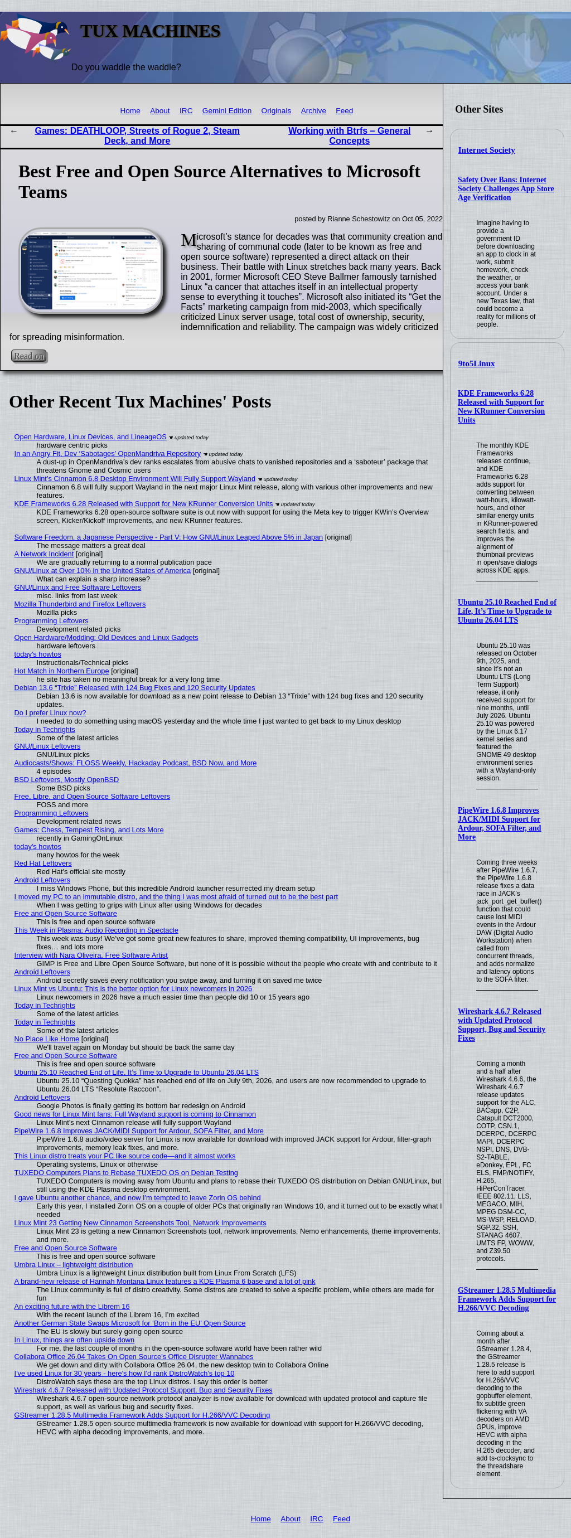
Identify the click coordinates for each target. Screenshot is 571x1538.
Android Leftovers (42, 880)
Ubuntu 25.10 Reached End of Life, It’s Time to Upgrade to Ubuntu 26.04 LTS (507, 611)
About (160, 110)
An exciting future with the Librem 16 (72, 1306)
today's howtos (37, 654)
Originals (277, 110)
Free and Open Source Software (65, 913)
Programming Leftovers (51, 621)
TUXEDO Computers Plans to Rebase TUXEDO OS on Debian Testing (126, 1172)
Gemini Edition (226, 110)
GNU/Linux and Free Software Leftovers (78, 587)
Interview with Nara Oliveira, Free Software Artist (91, 955)
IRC (186, 110)
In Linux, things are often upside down (74, 1340)
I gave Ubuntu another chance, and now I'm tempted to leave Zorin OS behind (137, 1197)
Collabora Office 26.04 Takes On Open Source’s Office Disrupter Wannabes (134, 1356)
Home (130, 110)
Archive (313, 110)
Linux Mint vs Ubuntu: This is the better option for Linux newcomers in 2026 (133, 988)
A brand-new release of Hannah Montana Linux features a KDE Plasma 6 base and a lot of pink (165, 1281)
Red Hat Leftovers (43, 863)
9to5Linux (476, 363)
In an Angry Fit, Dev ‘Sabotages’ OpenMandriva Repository (107, 453)
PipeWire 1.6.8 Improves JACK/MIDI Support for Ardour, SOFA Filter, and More (499, 823)
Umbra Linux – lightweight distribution (73, 1264)
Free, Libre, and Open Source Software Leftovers (92, 796)
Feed (344, 110)
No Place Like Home (47, 1039)
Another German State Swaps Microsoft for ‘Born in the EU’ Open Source (130, 1323)
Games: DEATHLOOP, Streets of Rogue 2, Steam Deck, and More (137, 135)
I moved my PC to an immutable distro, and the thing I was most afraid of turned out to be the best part (176, 896)
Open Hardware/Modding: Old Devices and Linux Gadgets (106, 637)
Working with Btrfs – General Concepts (349, 135)
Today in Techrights (44, 729)
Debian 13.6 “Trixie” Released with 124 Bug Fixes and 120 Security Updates (134, 687)
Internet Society (486, 149)
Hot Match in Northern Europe (61, 671)
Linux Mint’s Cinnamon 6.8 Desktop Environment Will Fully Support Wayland (134, 478)
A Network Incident (44, 554)
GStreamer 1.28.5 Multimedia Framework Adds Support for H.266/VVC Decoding (507, 1299)
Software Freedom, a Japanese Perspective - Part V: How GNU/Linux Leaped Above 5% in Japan (168, 537)
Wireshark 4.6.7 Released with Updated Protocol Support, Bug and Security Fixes (501, 1024)
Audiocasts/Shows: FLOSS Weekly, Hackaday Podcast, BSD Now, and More (135, 763)
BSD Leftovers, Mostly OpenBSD (66, 779)
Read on (28, 356)
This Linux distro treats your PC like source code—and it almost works (125, 1156)
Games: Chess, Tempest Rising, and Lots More (89, 830)
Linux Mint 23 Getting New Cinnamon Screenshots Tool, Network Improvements (140, 1223)
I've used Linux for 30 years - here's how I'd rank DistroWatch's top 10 (124, 1373)
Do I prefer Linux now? (50, 713)
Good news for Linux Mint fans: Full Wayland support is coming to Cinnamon (135, 1114)
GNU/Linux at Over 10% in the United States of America (102, 570)
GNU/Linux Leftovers (47, 746)
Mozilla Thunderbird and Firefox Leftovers (80, 604)
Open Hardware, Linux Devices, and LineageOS (90, 437)
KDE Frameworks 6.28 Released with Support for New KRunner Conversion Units (501, 406)
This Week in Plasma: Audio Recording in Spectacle (96, 930)
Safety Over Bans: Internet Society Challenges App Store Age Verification (506, 189)
